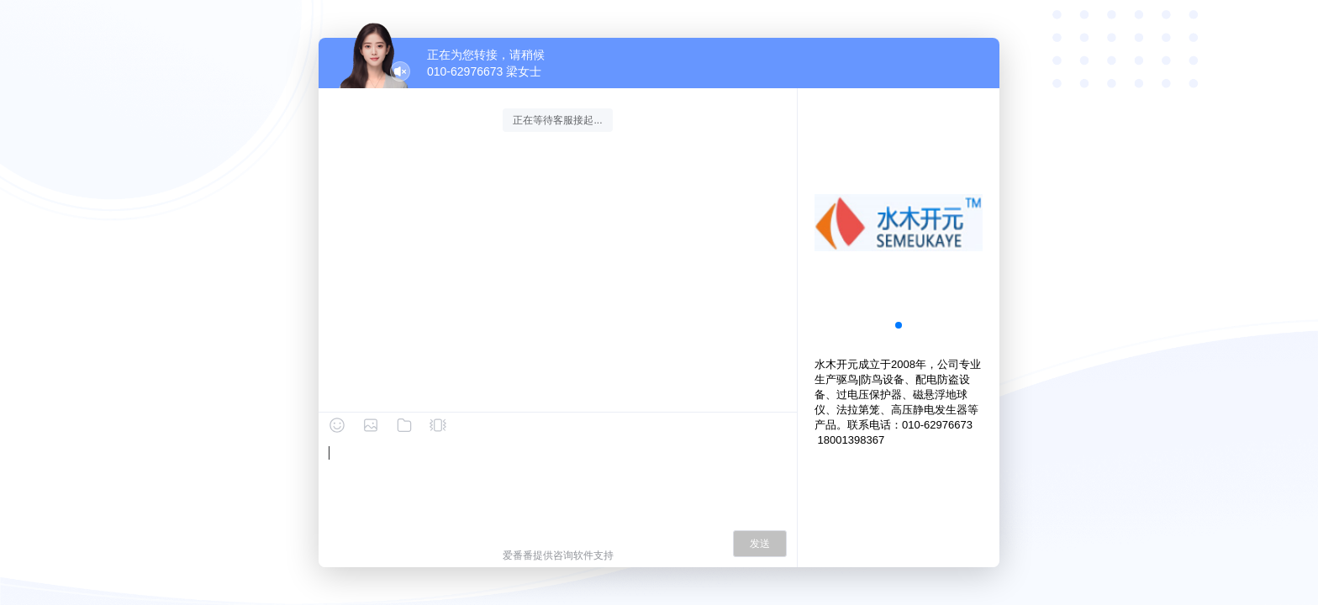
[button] (898, 325)
